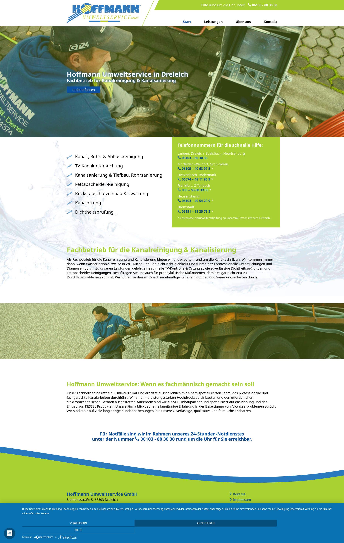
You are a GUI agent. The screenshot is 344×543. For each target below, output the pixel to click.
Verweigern (69, 530)
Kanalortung (88, 203)
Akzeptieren (181, 530)
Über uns (243, 21)
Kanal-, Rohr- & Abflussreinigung (109, 156)
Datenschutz (241, 505)
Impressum (240, 499)
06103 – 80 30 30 (192, 158)
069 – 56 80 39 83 (193, 190)
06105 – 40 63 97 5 (194, 168)
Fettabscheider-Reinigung (102, 184)
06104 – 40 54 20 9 (194, 200)
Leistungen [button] (213, 21)
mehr (293, 530)
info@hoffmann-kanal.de (120, 505)
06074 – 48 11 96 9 (194, 179)
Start (187, 21)
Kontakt (270, 21)
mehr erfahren (83, 89)
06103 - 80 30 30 (262, 5)
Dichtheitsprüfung (94, 212)
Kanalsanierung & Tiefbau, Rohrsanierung (118, 175)
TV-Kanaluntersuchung (99, 166)
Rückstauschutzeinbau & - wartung (111, 193)
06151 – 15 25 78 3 (194, 211)
